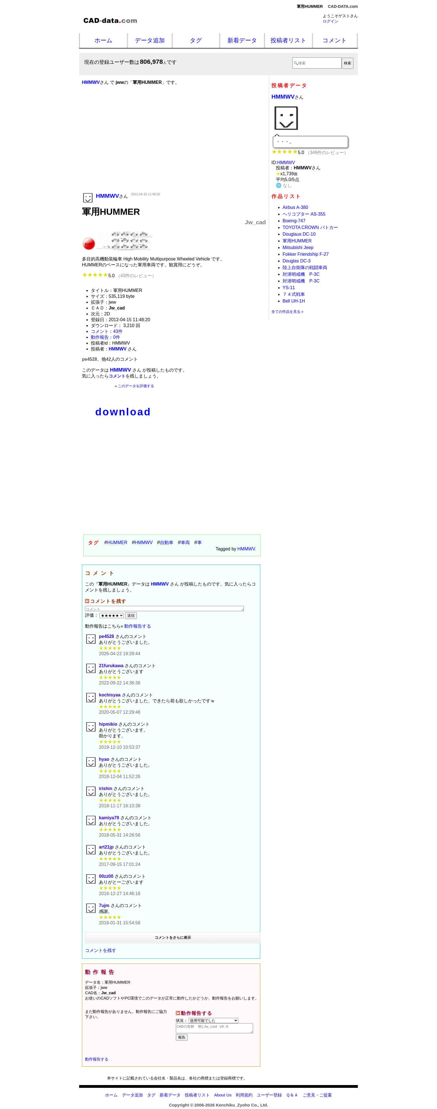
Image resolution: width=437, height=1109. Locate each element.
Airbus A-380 (295, 207)
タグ (196, 40)
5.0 (119, 275)
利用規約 (244, 1096)
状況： (207, 1020)
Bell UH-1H (294, 301)
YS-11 (289, 287)
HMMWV (144, 542)
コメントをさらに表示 (173, 937)
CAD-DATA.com (343, 6)
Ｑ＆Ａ (292, 1096)
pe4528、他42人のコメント (110, 359)
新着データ (242, 40)
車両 (185, 542)
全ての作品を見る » (287, 311)
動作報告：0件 (105, 337)
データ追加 (150, 40)
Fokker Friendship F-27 (306, 254)
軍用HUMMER (297, 240)
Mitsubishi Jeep (298, 247)
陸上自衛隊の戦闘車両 (305, 267)
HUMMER (117, 542)
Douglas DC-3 (296, 261)
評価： (105, 615)
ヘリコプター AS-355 (304, 214)
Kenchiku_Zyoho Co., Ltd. (242, 1106)
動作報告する (137, 626)
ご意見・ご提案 (317, 1096)
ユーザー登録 (269, 1096)
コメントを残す (100, 950)
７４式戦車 (294, 294)
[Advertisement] (174, 147)
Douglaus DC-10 (299, 234)
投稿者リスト (289, 40)
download (123, 412)
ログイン (330, 21)
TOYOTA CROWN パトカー (310, 227)
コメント (334, 40)
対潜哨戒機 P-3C (301, 274)
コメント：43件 (107, 331)
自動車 (166, 542)
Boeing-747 (294, 220)
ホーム (103, 40)
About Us (222, 1096)
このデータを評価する (136, 386)
